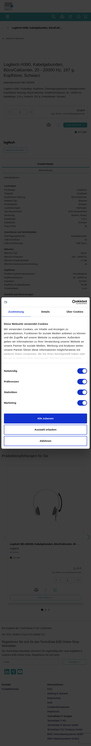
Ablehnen (45, 440)
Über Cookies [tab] (75, 311)
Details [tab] (45, 311)
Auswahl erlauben (45, 429)
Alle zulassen (45, 418)
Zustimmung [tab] (16, 311)
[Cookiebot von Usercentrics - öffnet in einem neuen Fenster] (72, 302)
